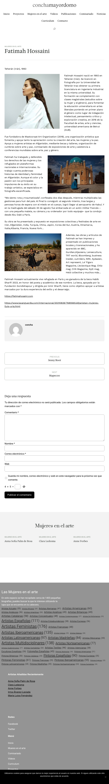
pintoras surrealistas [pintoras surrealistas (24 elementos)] (88, 664)
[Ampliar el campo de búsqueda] (54, 29)
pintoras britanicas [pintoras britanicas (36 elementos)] (12, 656)
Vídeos (11, 758)
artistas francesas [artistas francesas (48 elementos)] (60, 627)
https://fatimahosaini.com (19, 296)
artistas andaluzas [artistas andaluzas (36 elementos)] (12, 612)
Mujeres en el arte (13, 46)
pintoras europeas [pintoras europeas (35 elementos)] (89, 655)
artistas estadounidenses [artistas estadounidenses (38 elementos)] (55, 621)
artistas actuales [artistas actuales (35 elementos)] (11, 608)
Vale (54, 780)
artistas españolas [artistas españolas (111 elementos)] (20, 620)
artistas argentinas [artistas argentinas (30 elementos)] (33, 612)
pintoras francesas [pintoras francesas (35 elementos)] (42, 660)
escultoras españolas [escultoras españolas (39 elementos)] (14, 651)
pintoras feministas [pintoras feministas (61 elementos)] (16, 660)
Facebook (13, 724)
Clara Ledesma (47, 541)
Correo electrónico (15, 453)
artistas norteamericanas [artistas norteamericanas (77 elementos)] (75, 643)
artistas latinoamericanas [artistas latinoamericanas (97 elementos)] (24, 637)
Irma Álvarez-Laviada (19, 692)
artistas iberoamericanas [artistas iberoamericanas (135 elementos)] (27, 632)
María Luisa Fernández (20, 695)
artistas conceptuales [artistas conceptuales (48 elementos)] (44, 616)
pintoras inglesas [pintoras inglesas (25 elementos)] (97, 660)
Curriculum (13, 764)
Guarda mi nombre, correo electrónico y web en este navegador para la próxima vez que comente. (55, 477)
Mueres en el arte (17, 748)
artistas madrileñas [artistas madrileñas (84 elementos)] (64, 637)
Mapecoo (54, 375)
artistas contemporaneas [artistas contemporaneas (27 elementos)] (70, 616)
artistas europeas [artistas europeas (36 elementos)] (80, 621)
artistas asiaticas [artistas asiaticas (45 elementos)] (55, 612)
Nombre (10, 443)
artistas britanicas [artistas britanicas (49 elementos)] (80, 612)
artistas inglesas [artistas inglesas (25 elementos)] (61, 633)
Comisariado (14, 753)
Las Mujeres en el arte (20, 592)
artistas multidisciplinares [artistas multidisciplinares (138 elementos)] (28, 643)
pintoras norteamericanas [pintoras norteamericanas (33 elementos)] (66, 664)
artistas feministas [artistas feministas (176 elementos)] (24, 626)
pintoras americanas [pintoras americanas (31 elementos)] (84, 651)
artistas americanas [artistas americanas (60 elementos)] (77, 608)
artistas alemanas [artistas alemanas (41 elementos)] (50, 608)
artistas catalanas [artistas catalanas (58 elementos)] (15, 616)
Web (7, 463)
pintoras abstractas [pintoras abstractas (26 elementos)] (64, 651)
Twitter (11, 729)
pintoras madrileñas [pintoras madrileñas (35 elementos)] (41, 664)
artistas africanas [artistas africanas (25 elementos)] (29, 609)
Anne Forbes (80, 541)
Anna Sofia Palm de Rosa (18, 541)
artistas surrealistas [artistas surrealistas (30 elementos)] (34, 648)
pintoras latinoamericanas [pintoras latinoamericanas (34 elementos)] (15, 664)
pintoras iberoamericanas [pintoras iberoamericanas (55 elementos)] (71, 660)
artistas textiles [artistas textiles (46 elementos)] (55, 648)
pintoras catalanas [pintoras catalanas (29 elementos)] (33, 656)
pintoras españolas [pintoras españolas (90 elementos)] (60, 655)
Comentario (12, 412)
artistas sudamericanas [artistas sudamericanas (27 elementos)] (12, 648)
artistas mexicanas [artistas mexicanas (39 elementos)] (93, 638)
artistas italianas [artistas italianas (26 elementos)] (77, 633)
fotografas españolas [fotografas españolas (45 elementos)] (40, 651)
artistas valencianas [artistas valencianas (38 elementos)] (79, 647)
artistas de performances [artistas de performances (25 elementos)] (93, 616)
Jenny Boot (54, 360)
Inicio (10, 743)
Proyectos (13, 769)
